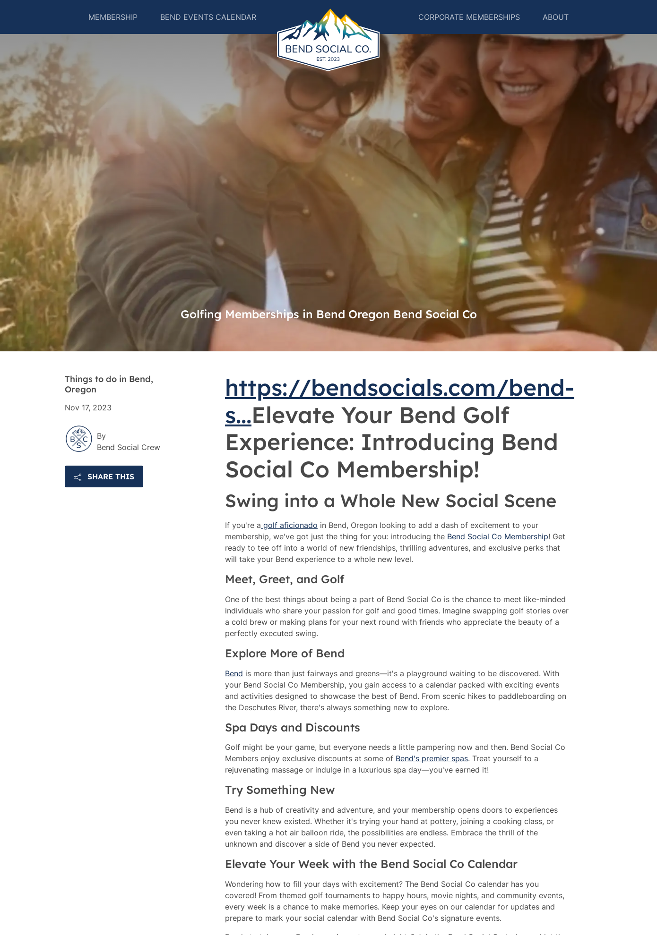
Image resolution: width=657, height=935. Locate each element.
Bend (234, 696)
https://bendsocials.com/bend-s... (399, 423)
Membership (110, 28)
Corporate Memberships (472, 28)
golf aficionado (289, 547)
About (558, 28)
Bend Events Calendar (205, 28)
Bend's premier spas (432, 781)
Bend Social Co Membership (497, 559)
